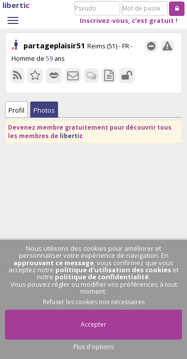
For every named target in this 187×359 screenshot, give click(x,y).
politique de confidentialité (102, 276)
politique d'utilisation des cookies (113, 269)
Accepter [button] (93, 324)
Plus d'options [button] (93, 347)
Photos (44, 110)
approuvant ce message (53, 262)
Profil (16, 110)
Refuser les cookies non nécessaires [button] (94, 302)
